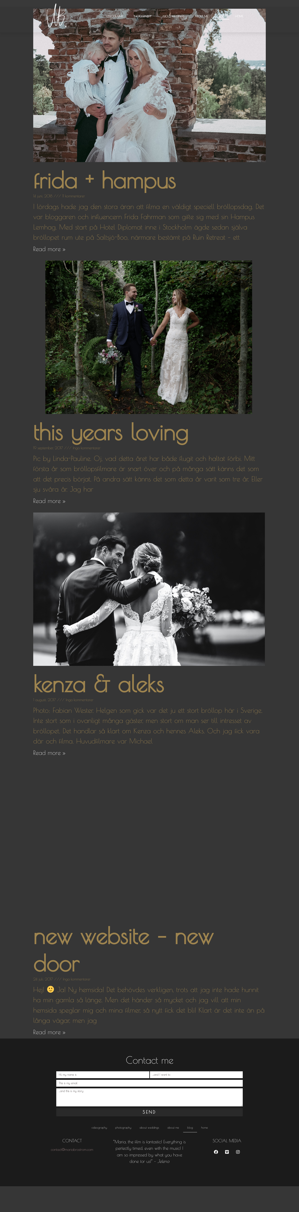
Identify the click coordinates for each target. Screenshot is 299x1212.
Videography (114, 16)
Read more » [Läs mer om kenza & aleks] (49, 778)
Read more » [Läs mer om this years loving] (49, 526)
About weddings (173, 16)
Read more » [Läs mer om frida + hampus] (49, 274)
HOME (239, 16)
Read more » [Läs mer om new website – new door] (49, 1057)
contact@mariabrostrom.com (72, 1175)
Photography (142, 16)
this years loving (110, 457)
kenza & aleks (98, 709)
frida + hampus (104, 205)
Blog (221, 16)
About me (201, 16)
